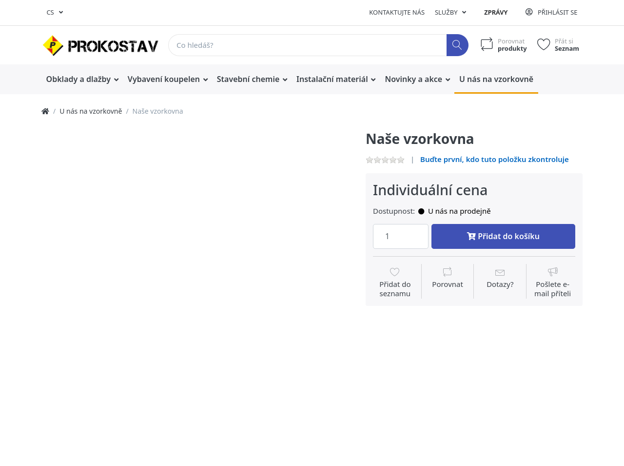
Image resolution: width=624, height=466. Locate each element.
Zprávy (495, 12)
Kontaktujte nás (397, 12)
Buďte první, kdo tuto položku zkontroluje (494, 159)
